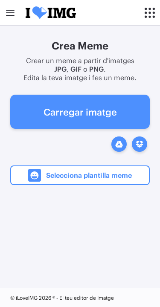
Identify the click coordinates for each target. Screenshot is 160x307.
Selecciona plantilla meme (80, 175)
